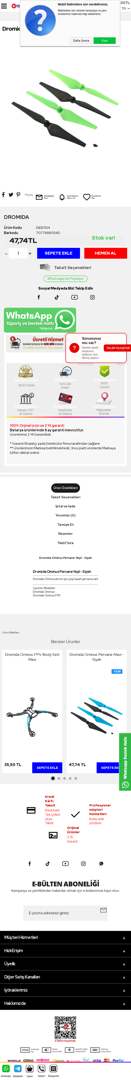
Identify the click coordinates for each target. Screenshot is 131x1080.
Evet (105, 40)
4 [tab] (70, 778)
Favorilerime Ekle (92, 197)
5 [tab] (75, 778)
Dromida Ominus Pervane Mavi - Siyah (96, 657)
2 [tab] (59, 778)
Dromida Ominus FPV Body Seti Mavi (32, 657)
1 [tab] (53, 778)
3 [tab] (64, 778)
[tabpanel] (32, 712)
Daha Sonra (81, 40)
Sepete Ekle (58, 253)
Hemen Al (105, 253)
